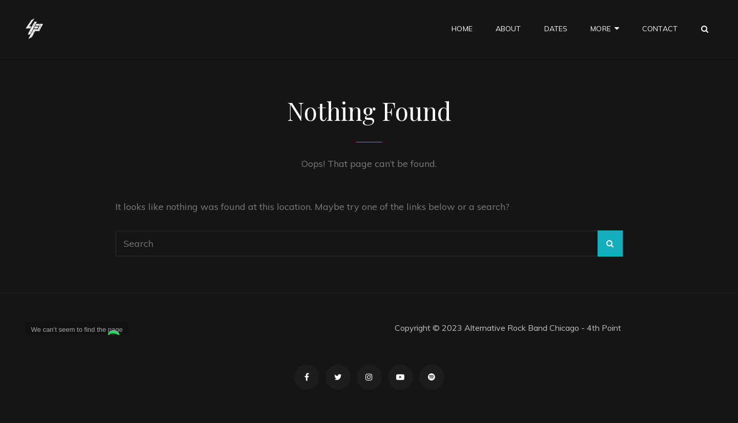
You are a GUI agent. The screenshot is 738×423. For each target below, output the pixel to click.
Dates (556, 28)
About (508, 28)
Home (462, 28)
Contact (660, 28)
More (600, 28)
